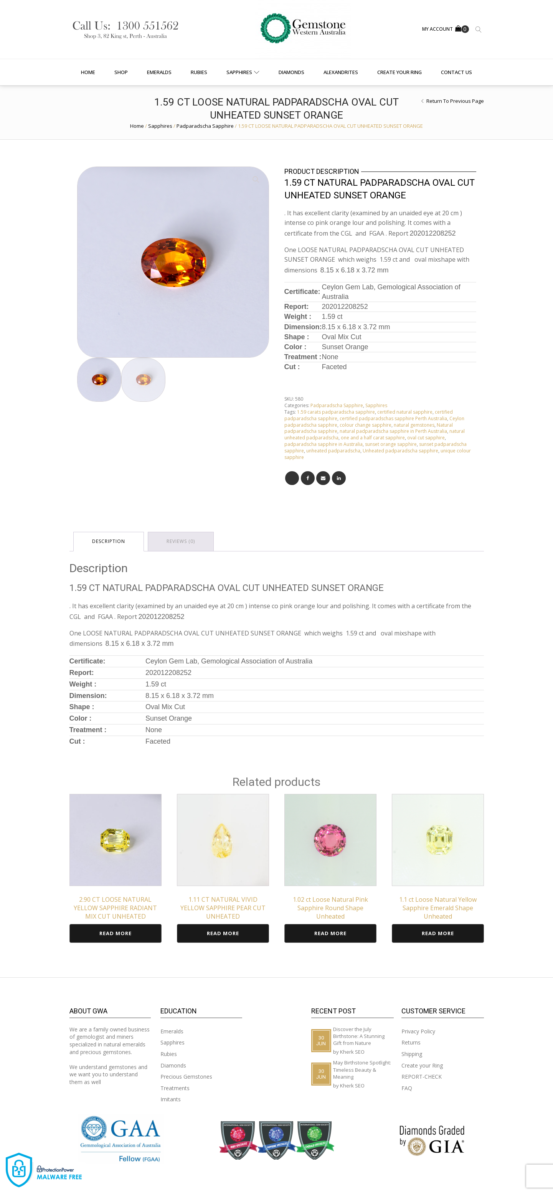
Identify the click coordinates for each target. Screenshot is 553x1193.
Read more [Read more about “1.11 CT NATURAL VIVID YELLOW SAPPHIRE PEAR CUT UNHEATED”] (223, 933)
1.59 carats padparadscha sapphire (336, 412)
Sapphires (242, 72)
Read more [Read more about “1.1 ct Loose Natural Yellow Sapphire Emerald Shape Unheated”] (438, 933)
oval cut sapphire (426, 437)
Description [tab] (108, 541)
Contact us (456, 72)
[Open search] (478, 29)
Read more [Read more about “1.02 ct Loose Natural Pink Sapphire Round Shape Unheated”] (330, 933)
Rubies (199, 72)
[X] (292, 478)
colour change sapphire (365, 425)
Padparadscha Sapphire (205, 125)
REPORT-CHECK (421, 1076)
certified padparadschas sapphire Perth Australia (393, 418)
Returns (411, 1042)
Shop (121, 72)
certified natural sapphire (404, 412)
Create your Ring (399, 72)
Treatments (175, 1088)
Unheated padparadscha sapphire (400, 450)
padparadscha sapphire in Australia (323, 444)
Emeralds (159, 72)
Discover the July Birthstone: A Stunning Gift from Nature (359, 1036)
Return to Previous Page (455, 100)
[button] (256, 179)
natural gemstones (414, 425)
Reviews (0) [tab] (181, 541)
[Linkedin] (339, 478)
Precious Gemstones (186, 1076)
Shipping (411, 1054)
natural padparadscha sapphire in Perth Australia (393, 431)
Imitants (170, 1099)
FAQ (406, 1088)
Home (88, 72)
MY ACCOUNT (437, 29)
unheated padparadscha (333, 450)
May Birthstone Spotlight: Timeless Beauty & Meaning (362, 1069)
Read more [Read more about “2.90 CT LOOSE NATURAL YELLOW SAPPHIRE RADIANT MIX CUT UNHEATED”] (115, 933)
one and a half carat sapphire (373, 437)
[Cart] (462, 29)
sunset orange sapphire (391, 444)
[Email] (323, 478)
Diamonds (291, 72)
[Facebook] (308, 478)
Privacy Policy (418, 1031)
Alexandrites (341, 72)
